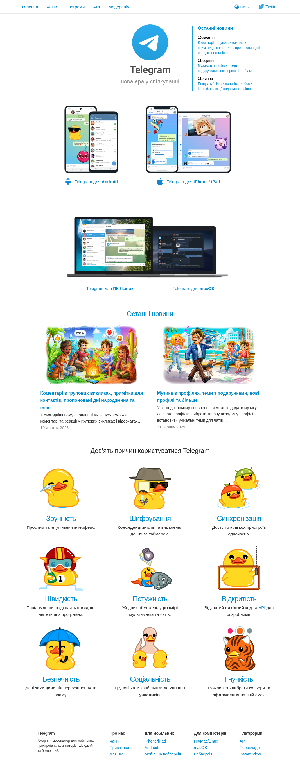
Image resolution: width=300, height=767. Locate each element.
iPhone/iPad (155, 741)
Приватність (121, 747)
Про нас (117, 733)
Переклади (250, 747)
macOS (200, 747)
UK (242, 6)
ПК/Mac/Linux (206, 741)
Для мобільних (159, 733)
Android (151, 747)
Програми (75, 6)
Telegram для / (188, 145)
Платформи (251, 733)
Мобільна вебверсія (163, 754)
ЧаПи (52, 6)
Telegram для (91, 145)
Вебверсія (203, 754)
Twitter (268, 6)
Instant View (250, 754)
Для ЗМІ (117, 754)
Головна (30, 6)
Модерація (119, 6)
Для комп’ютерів (210, 733)
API (96, 6)
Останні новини (215, 28)
